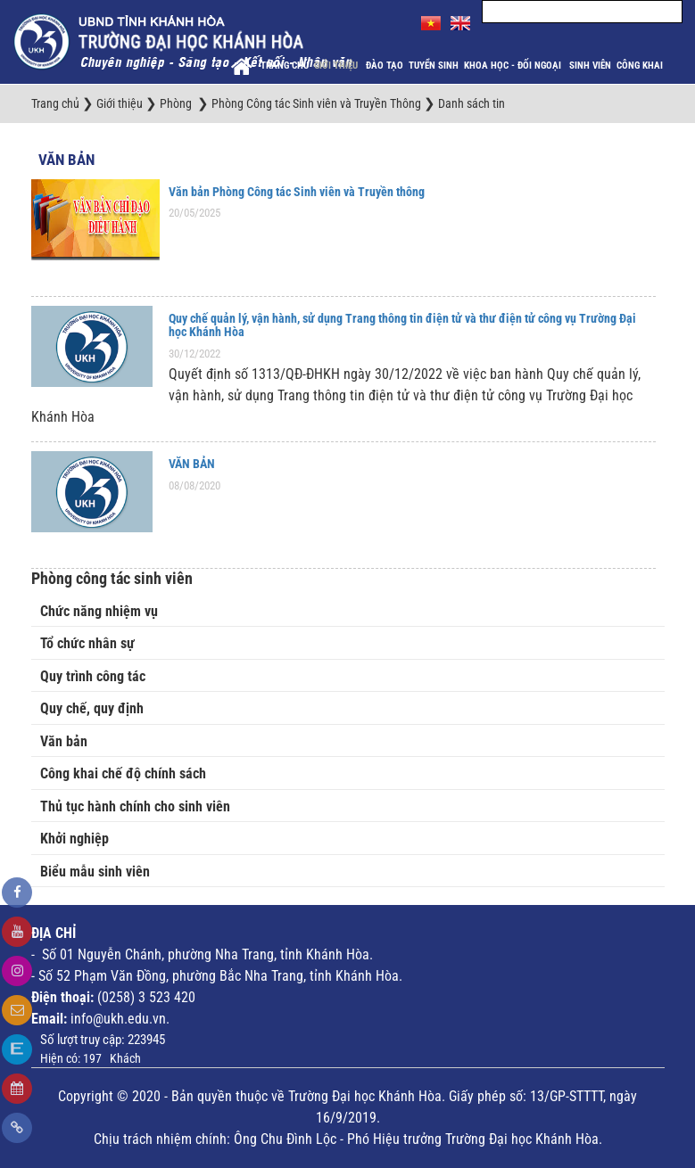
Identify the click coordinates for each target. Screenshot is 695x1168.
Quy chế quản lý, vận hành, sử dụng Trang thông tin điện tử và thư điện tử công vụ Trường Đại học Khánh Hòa (402, 325)
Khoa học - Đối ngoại (514, 65)
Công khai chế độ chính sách (123, 773)
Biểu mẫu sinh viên (95, 871)
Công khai (641, 65)
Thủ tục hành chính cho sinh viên (135, 806)
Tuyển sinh (434, 65)
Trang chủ (285, 65)
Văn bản (66, 160)
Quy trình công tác (92, 676)
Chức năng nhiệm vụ (99, 611)
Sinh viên (590, 65)
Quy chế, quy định (92, 708)
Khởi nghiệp (74, 838)
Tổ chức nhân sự (87, 643)
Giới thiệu (337, 65)
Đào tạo (384, 65)
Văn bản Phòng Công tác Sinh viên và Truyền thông (297, 192)
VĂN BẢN (192, 464)
